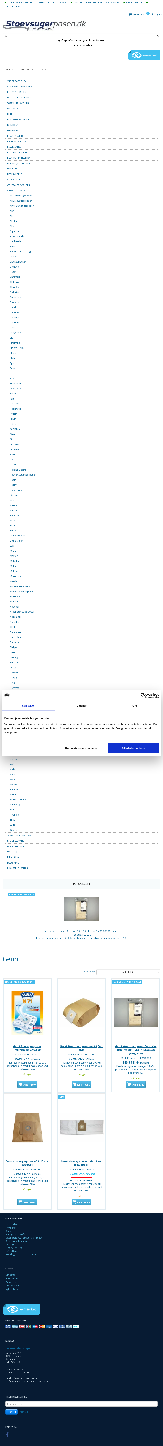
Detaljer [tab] (82, 705)
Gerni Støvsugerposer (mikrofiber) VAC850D (27, 1047)
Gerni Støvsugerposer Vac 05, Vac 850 (81, 1047)
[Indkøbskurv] (139, 14)
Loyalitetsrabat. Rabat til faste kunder (24, 1236)
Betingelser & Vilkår (15, 1233)
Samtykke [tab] (28, 705)
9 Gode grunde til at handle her (21, 1252)
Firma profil (11, 1226)
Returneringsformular (16, 1239)
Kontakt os (10, 1229)
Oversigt (9, 1243)
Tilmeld (11, 1410)
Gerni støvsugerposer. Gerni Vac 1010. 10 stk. (81, 1161)
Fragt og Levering (13, 1246)
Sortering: (89, 971)
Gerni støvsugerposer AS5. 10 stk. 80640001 (27, 1161)
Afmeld (24, 1410)
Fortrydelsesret (13, 1222)
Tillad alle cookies (133, 747)
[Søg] (158, 36)
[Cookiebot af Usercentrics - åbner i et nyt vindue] (143, 695)
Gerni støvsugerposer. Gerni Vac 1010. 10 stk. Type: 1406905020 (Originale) (82, 931)
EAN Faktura (11, 1249)
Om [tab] (134, 705)
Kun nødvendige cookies (81, 747)
